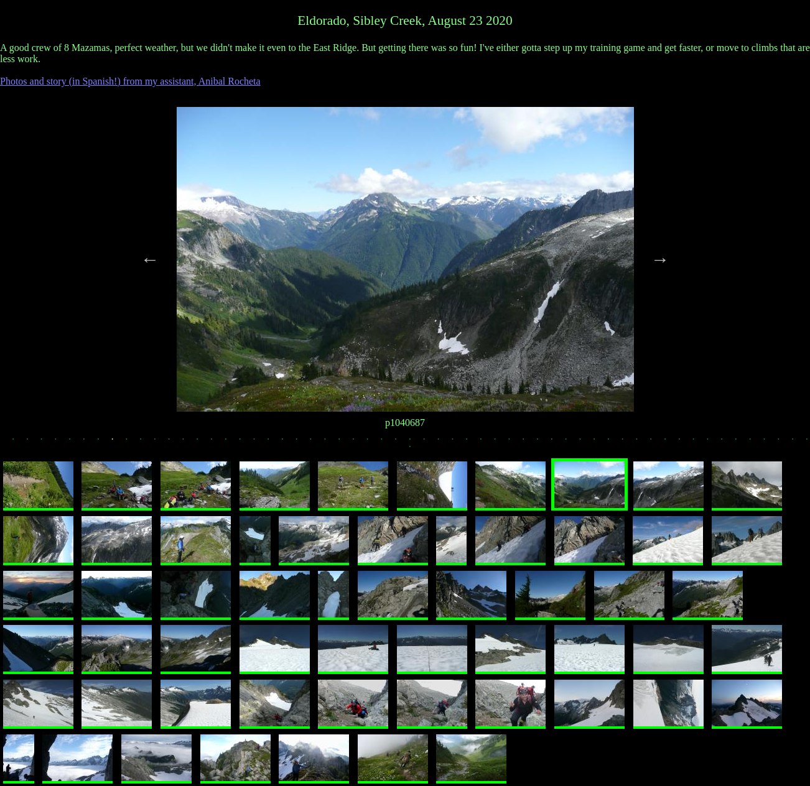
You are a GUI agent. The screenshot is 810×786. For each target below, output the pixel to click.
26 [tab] (373, 443)
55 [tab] (784, 443)
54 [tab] (770, 443)
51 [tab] (727, 443)
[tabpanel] (405, 259)
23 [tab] (331, 443)
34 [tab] (486, 443)
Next (660, 259)
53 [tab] (756, 443)
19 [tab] (274, 443)
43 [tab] (614, 443)
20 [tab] (288, 443)
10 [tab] (146, 443)
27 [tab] (387, 443)
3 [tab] (47, 443)
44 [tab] (628, 443)
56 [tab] (798, 443)
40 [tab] (572, 443)
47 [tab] (670, 443)
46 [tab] (656, 443)
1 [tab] (18, 443)
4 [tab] (61, 443)
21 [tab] (302, 443)
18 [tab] (260, 443)
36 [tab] (515, 443)
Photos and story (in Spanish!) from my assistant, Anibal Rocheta (130, 81)
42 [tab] (600, 443)
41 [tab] (586, 443)
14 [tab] (203, 443)
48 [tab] (685, 443)
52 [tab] (741, 443)
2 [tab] (33, 443)
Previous (150, 259)
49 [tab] (699, 443)
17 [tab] (246, 443)
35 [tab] (501, 443)
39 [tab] (557, 443)
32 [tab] (458, 443)
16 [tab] (231, 443)
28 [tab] (401, 443)
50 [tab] (713, 443)
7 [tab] (104, 443)
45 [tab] (642, 443)
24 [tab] (344, 443)
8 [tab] (118, 443)
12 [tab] (175, 443)
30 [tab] (430, 443)
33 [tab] (472, 443)
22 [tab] (316, 443)
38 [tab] (543, 443)
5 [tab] (75, 443)
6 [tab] (89, 443)
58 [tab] (415, 451)
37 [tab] (529, 443)
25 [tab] (359, 443)
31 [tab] (444, 443)
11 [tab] (160, 443)
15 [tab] (217, 443)
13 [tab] (189, 443)
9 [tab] (132, 443)
